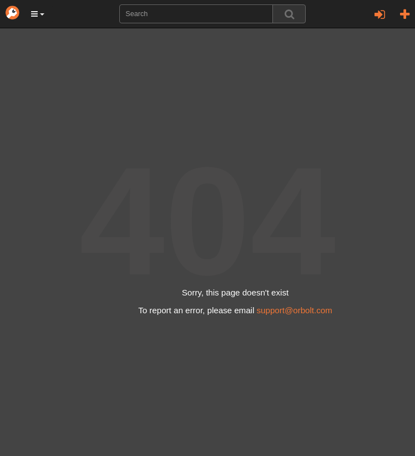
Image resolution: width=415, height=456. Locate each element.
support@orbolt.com (294, 310)
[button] (38, 14)
